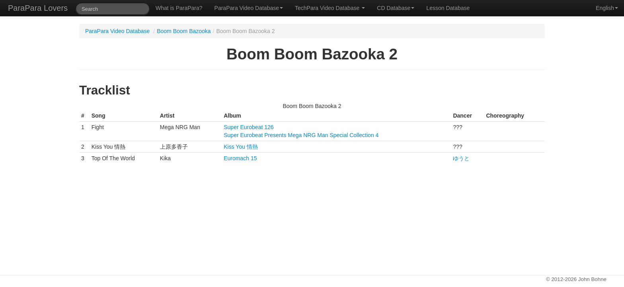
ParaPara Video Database (248, 8)
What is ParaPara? (179, 8)
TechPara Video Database (330, 8)
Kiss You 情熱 (241, 147)
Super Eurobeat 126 (248, 127)
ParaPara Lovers (38, 8)
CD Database (395, 8)
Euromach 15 (240, 158)
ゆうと (461, 158)
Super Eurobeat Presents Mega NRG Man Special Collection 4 (301, 135)
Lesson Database (448, 8)
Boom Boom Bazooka (184, 31)
